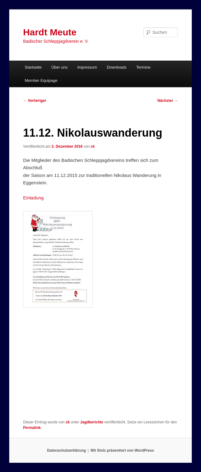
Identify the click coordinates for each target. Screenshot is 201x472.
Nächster (167, 100)
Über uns (59, 67)
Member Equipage (41, 80)
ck (92, 146)
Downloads (117, 67)
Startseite (33, 67)
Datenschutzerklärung (66, 450)
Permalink (32, 428)
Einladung (33, 197)
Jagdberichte (91, 422)
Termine (143, 67)
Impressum (87, 67)
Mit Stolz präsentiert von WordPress (122, 450)
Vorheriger (34, 100)
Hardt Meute (49, 32)
